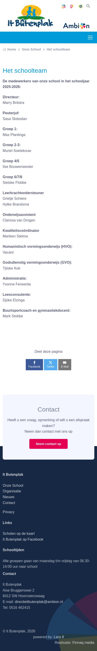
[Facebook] (34, 364)
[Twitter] (50, 364)
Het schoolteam (58, 49)
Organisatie (12, 491)
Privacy (8, 512)
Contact (9, 503)
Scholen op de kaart (18, 533)
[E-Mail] (64, 364)
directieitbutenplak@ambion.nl (39, 602)
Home (9, 49)
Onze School (31, 49)
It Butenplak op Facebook (23, 539)
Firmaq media (83, 642)
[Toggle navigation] (90, 37)
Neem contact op (48, 444)
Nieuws (8, 497)
